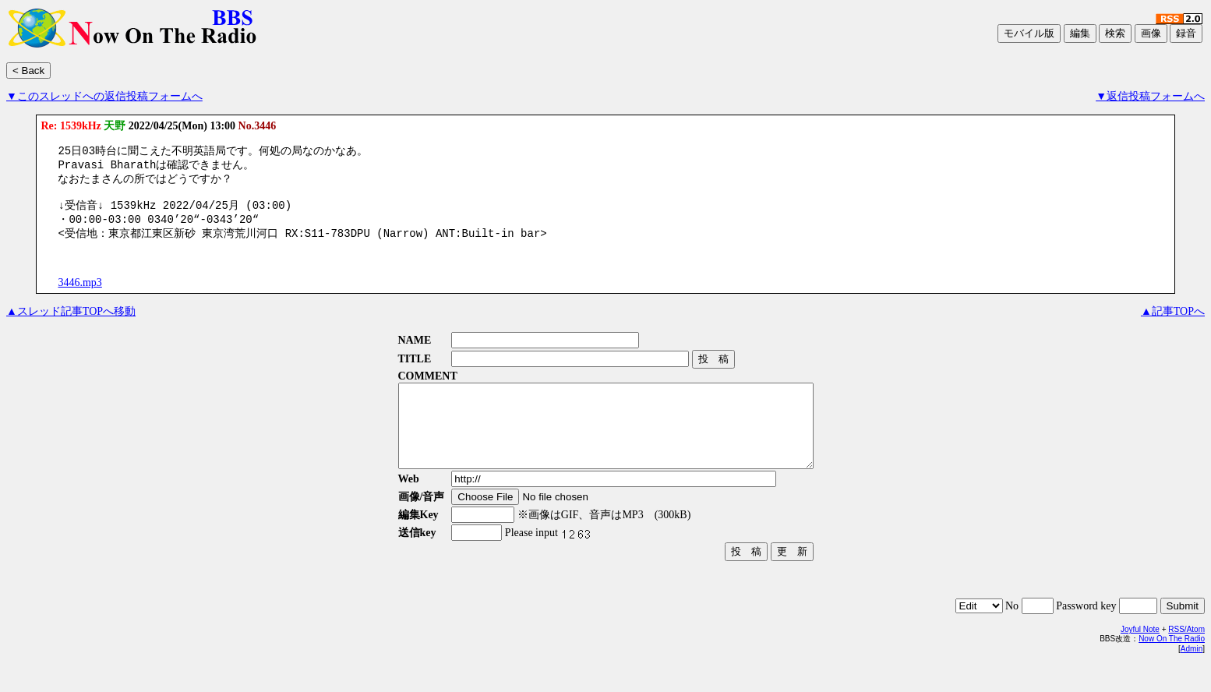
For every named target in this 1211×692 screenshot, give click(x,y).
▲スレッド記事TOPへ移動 (71, 323)
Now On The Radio (1172, 666)
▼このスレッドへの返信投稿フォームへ (104, 96)
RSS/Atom (1186, 657)
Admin (1191, 677)
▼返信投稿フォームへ (1150, 96)
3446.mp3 (79, 294)
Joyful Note (1140, 657)
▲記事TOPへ (1173, 323)
